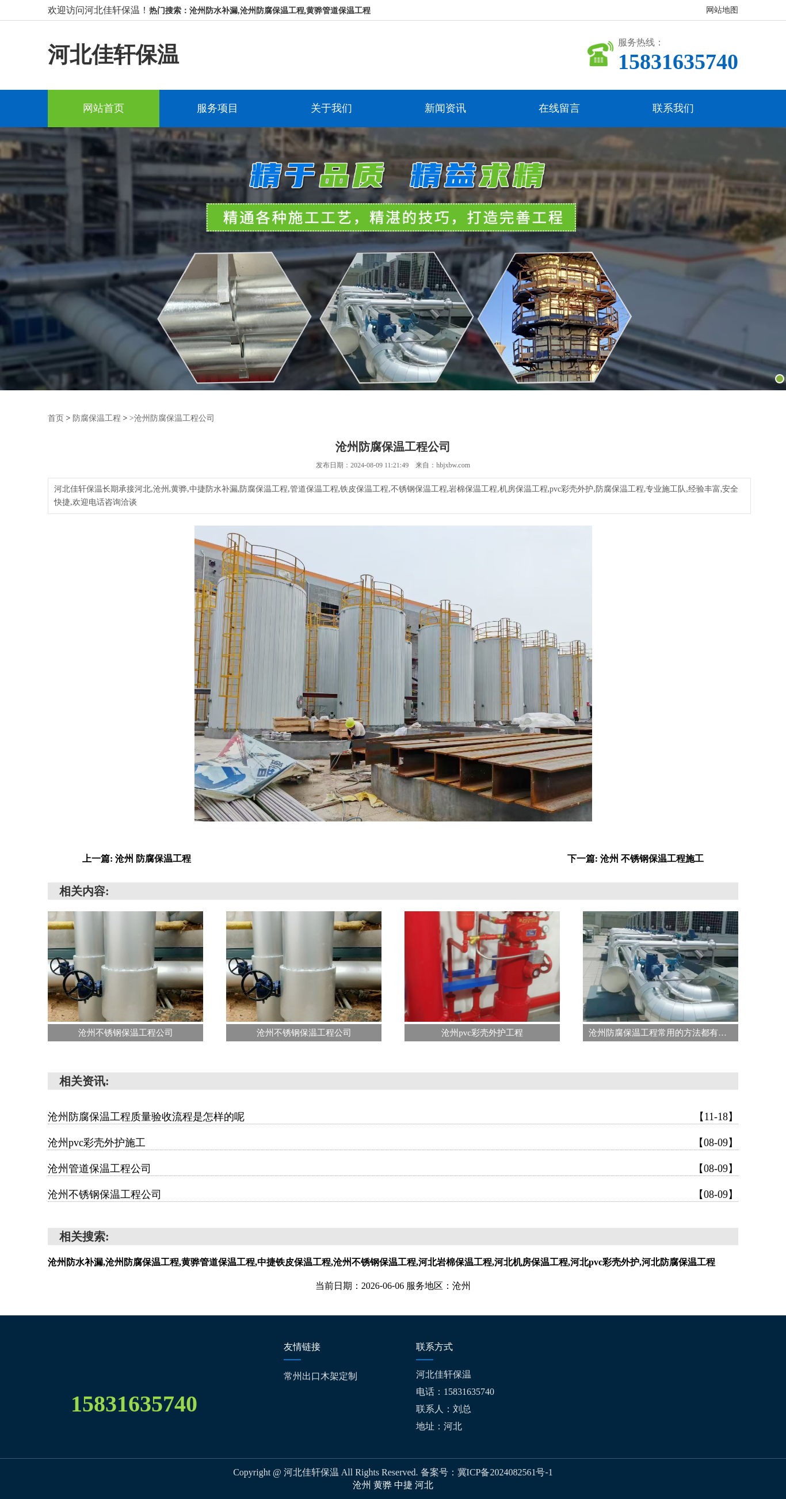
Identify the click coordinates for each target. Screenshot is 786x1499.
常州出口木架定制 (320, 1376)
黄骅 (383, 1485)
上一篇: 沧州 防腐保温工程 (136, 858)
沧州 (363, 1485)
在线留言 (559, 108)
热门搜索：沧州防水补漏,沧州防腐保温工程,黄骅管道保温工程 (260, 10)
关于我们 (331, 108)
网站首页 (103, 108)
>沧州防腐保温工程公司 (172, 418)
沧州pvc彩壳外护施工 (393, 1143)
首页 (56, 418)
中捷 (404, 1485)
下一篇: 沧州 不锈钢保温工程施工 (635, 858)
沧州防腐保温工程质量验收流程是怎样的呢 (393, 1117)
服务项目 (217, 108)
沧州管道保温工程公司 (393, 1168)
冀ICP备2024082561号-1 (505, 1472)
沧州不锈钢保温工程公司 (393, 1194)
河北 (424, 1485)
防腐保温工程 (97, 418)
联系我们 (673, 108)
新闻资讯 (445, 108)
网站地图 (722, 10)
